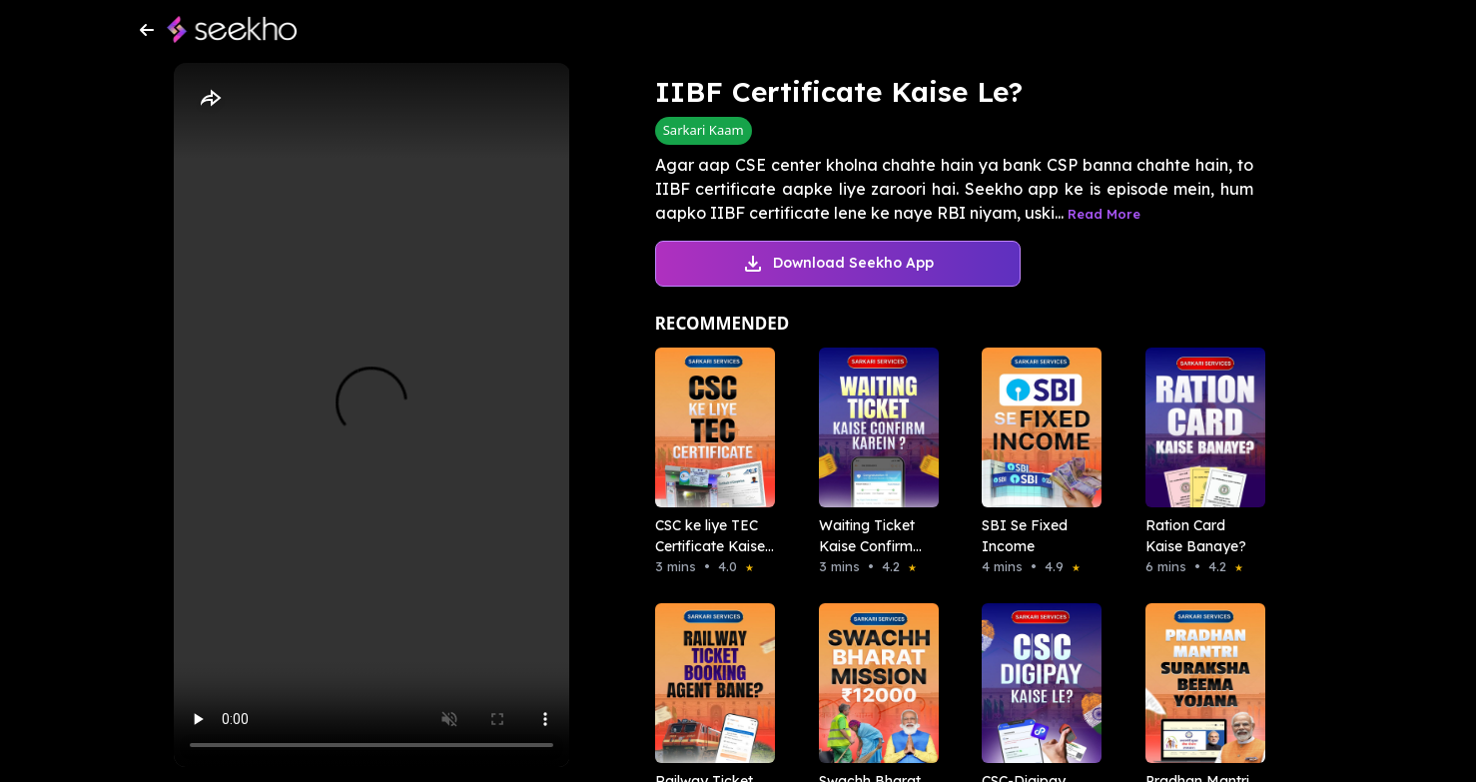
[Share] (210, 99)
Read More (1104, 214)
